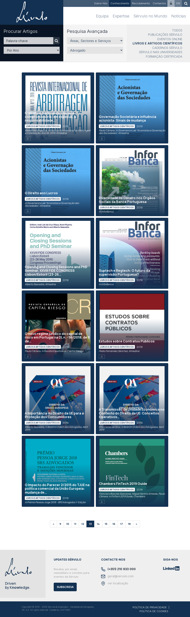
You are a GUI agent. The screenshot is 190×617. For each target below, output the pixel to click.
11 (75, 524)
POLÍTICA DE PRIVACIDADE (150, 607)
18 (129, 524)
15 (106, 524)
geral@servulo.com (117, 576)
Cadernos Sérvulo (167, 48)
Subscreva (65, 587)
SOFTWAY (65, 610)
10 (67, 524)
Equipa (102, 16)
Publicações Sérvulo (165, 35)
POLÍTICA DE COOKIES (154, 611)
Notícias (178, 16)
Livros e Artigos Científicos (157, 43)
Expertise (121, 16)
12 (82, 524)
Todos (177, 30)
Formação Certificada (164, 56)
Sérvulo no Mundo (150, 16)
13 (90, 524)
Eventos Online (169, 39)
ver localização (114, 583)
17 (121, 524)
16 (113, 524)
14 (98, 524)
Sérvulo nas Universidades (160, 52)
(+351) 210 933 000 (118, 569)
